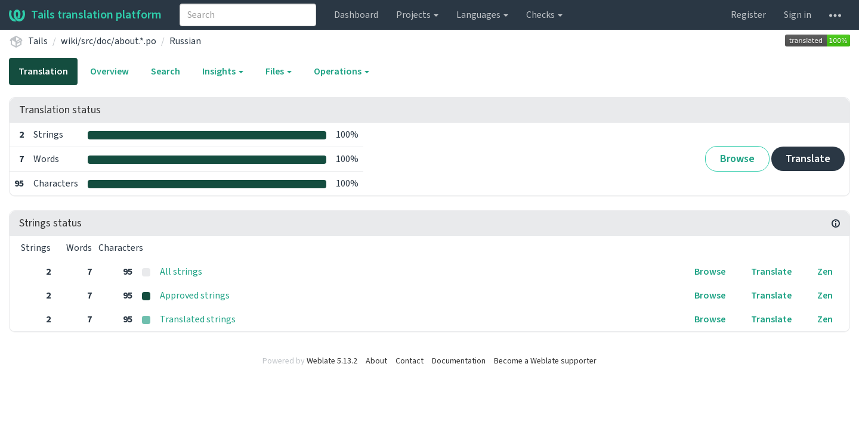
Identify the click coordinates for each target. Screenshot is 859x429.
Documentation (459, 361)
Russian (185, 41)
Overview (109, 71)
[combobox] (248, 15)
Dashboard (356, 14)
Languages (482, 14)
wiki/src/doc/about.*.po (108, 41)
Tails (38, 41)
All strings (181, 271)
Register (748, 14)
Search (165, 71)
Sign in (797, 14)
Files (278, 71)
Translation (43, 71)
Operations (341, 71)
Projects (417, 14)
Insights (222, 71)
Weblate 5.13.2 (332, 361)
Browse (737, 158)
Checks (544, 14)
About (376, 361)
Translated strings (198, 319)
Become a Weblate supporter (545, 361)
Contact (409, 361)
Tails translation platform (85, 15)
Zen (825, 271)
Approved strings (195, 295)
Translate (808, 158)
